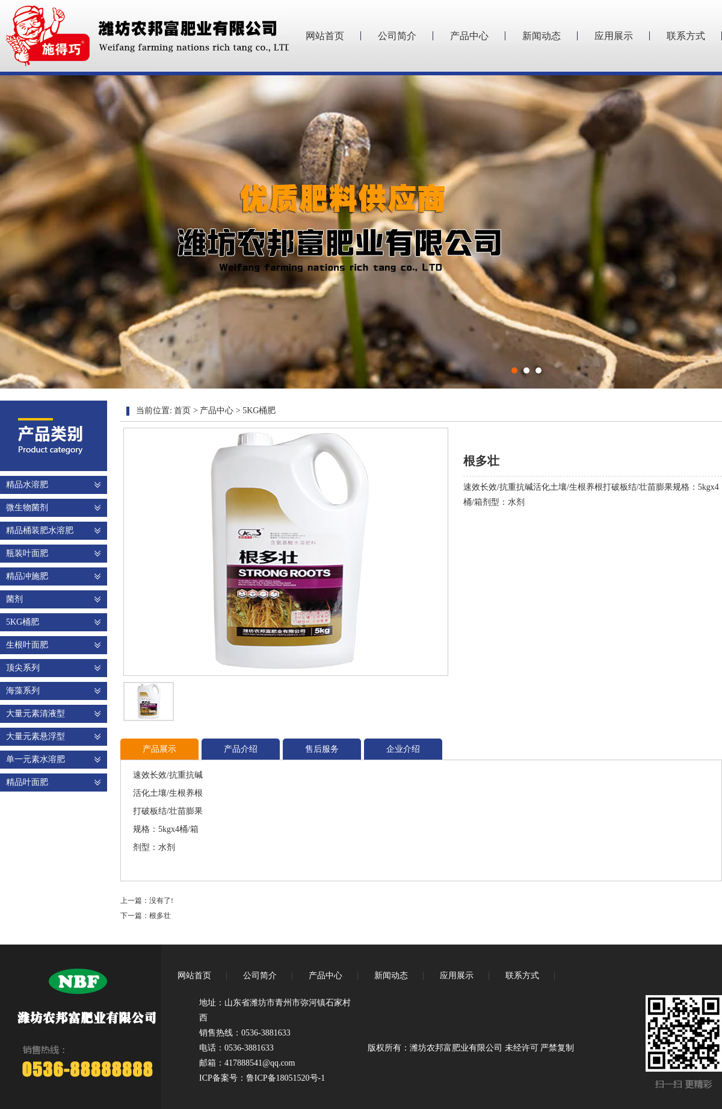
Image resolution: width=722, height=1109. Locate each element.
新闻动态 (541, 36)
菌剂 (14, 599)
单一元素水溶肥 (35, 759)
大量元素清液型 (35, 713)
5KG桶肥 (22, 621)
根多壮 (160, 915)
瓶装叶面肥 (27, 553)
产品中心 (469, 36)
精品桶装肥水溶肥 (39, 530)
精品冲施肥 (27, 576)
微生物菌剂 (27, 507)
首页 (182, 410)
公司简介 (397, 36)
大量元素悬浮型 (35, 736)
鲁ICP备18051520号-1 (285, 1077)
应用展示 (613, 36)
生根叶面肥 (27, 644)
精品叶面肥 (27, 782)
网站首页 (325, 36)
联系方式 (686, 36)
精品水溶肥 (27, 484)
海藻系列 (23, 690)
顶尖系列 (23, 667)
